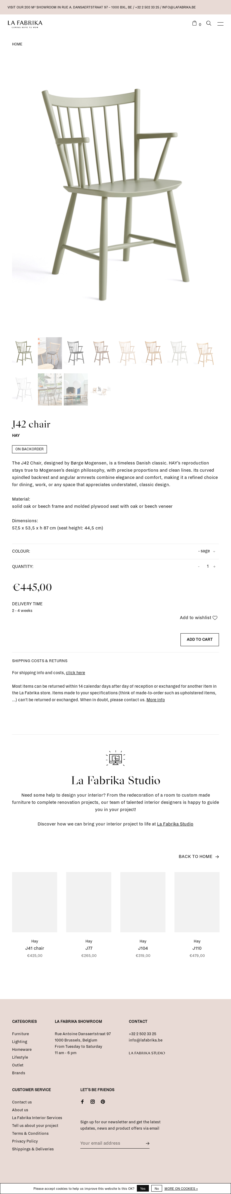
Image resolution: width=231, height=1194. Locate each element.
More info (155, 700)
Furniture (20, 1034)
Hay (16, 435)
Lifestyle (20, 1057)
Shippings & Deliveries (33, 1149)
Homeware (22, 1049)
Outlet (17, 1065)
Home (17, 44)
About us (20, 1110)
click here (75, 673)
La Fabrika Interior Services (37, 1118)
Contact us (22, 1102)
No (157, 1188)
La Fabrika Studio (175, 824)
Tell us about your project (35, 1126)
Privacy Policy (25, 1141)
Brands (18, 1073)
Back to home (195, 856)
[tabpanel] (115, 195)
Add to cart (200, 639)
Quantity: (22, 566)
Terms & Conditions (30, 1133)
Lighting (19, 1042)
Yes (143, 1188)
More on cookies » (181, 1188)
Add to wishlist (198, 617)
